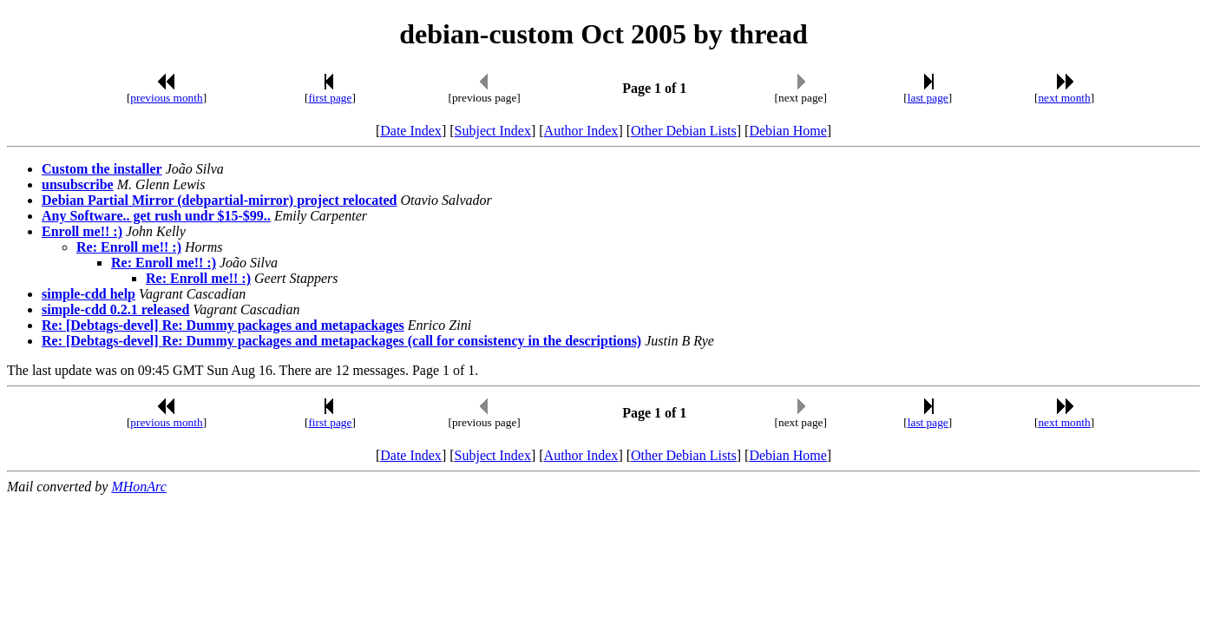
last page (928, 97)
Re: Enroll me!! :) (128, 247)
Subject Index (493, 130)
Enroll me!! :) (82, 231)
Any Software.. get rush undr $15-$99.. (156, 215)
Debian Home (787, 130)
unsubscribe (78, 184)
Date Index (411, 130)
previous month (166, 97)
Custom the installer (102, 168)
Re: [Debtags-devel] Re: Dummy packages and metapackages (223, 325)
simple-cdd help (88, 293)
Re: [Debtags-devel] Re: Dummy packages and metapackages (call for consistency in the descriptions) (341, 340)
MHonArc (138, 486)
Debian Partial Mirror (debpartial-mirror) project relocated (219, 200)
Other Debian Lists (684, 130)
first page (329, 97)
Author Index (581, 130)
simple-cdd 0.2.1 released (115, 309)
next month (1064, 97)
